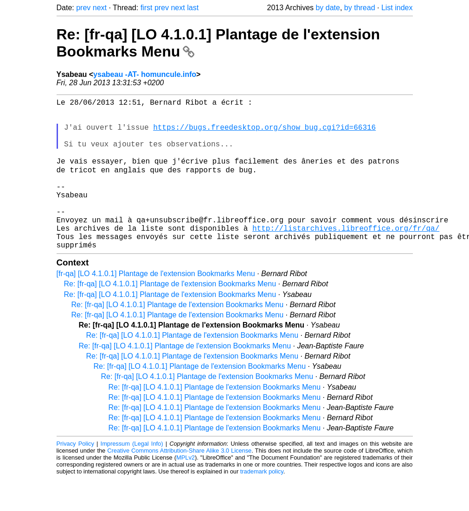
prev (83, 8)
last (193, 8)
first (147, 8)
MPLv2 (185, 489)
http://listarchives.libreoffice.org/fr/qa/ (345, 257)
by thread (359, 8)
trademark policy (261, 503)
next (100, 8)
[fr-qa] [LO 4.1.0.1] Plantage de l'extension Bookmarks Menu (156, 306)
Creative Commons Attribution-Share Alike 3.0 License (179, 482)
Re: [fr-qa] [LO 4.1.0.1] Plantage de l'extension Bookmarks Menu (170, 316)
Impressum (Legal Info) (132, 476)
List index (397, 8)
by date (327, 8)
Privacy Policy (75, 476)
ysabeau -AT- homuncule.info (144, 74)
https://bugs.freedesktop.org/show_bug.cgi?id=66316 (264, 134)
